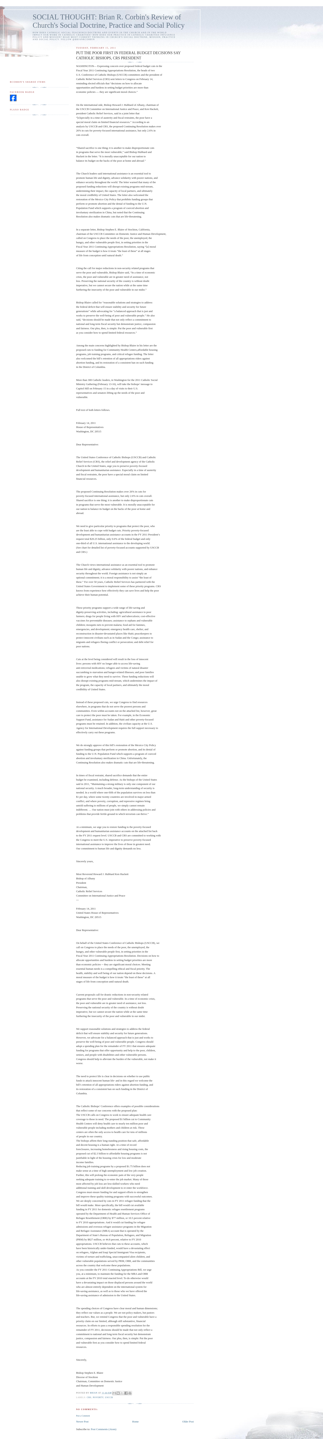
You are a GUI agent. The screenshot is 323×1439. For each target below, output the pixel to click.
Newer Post (82, 1421)
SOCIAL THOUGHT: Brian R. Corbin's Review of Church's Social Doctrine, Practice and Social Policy (109, 21)
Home (135, 1421)
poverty (98, 1397)
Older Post (188, 1421)
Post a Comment (83, 1416)
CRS (89, 1397)
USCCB (109, 1397)
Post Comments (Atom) (103, 1429)
